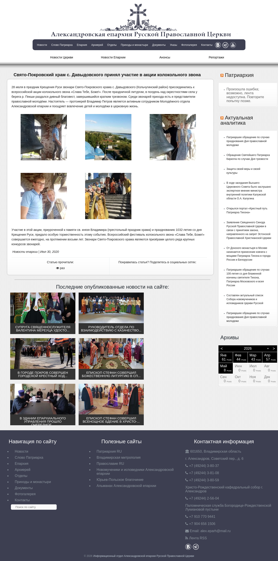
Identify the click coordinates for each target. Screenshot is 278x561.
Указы (173, 44)
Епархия (82, 44)
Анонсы (164, 57)
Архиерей (97, 44)
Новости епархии (25, 251)
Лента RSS (198, 538)
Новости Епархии (113, 57)
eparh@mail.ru (215, 531)
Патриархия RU (109, 451)
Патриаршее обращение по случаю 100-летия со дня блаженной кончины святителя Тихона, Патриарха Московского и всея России (248, 277)
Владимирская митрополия (119, 457)
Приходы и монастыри (134, 44)
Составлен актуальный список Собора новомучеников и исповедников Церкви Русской (245, 299)
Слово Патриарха (62, 44)
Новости (42, 44)
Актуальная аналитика (236, 120)
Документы (159, 44)
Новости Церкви (61, 57)
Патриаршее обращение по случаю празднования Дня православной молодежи (248, 141)
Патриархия (239, 75)
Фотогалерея (189, 44)
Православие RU (110, 463)
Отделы (112, 44)
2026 (248, 348)
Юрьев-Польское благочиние (120, 480)
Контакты (206, 44)
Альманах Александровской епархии (126, 486)
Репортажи (216, 57)
